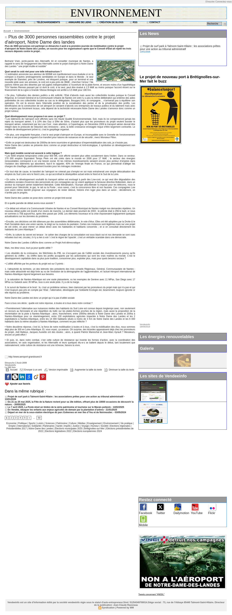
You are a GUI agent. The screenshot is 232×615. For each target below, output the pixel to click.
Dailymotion (181, 513)
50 (39, 418)
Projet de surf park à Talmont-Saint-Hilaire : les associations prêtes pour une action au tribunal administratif (64, 396)
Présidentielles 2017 (16, 428)
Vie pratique (126, 423)
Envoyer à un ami (31, 369)
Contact (153, 22)
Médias (82, 423)
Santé (59, 426)
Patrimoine (62, 423)
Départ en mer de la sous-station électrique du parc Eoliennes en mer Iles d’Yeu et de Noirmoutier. (59, 412)
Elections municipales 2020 (68, 428)
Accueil (19, 22)
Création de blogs (110, 22)
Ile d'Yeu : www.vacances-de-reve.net (191, 403)
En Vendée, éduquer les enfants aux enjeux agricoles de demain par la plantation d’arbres (54, 409)
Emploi (12, 426)
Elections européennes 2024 (87, 431)
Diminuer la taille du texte (119, 369)
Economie (11, 423)
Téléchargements (47, 22)
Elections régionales (120, 426)
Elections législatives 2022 (58, 431)
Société (104, 426)
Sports (32, 423)
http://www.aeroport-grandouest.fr (25, 356)
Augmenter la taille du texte (86, 369)
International (23, 426)
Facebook (145, 513)
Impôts (67, 426)
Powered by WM (125, 607)
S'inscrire (210, 1)
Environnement (116, 13)
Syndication (108, 607)
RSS (133, 22)
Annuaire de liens (78, 22)
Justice (76, 426)
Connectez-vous (223, 1)
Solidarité (37, 426)
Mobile (143, 525)
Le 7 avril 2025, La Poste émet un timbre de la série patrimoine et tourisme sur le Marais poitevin (58, 407)
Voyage (85, 426)
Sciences (50, 423)
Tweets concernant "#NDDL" (151, 594)
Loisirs (40, 423)
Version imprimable (56, 369)
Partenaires (49, 426)
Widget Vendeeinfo (180, 381)
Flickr (211, 513)
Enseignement (94, 423)
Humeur (95, 426)
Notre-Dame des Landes (41, 428)
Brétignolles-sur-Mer (94, 428)
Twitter (160, 513)
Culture (73, 423)
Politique (22, 423)
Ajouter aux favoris (20, 383)
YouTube (197, 513)
